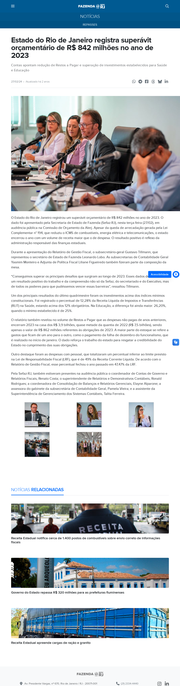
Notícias (90, 16)
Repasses (90, 24)
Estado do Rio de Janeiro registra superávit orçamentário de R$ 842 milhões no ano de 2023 (82, 48)
